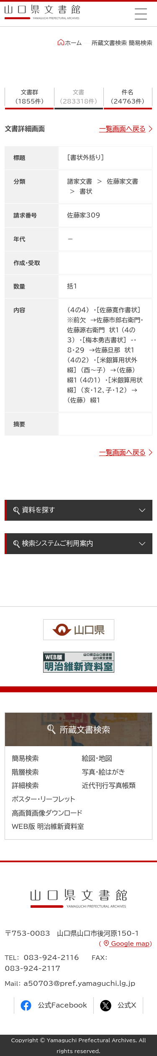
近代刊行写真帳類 (109, 785)
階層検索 (25, 772)
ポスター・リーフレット (43, 799)
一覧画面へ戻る (122, 128)
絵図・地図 (97, 758)
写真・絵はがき (104, 772)
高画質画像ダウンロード (47, 813)
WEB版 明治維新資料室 (48, 826)
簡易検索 (25, 758)
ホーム (70, 42)
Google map (129, 944)
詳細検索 (25, 785)
